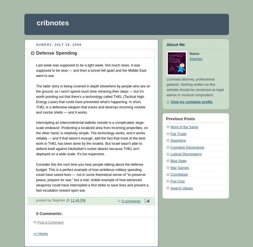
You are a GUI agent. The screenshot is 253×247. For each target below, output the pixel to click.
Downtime (178, 141)
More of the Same (184, 127)
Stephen (196, 59)
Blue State (179, 161)
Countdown (179, 174)
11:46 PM (78, 200)
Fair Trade (178, 134)
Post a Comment (51, 222)
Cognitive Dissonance (187, 147)
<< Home (41, 234)
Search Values (182, 188)
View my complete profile (192, 102)
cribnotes (53, 23)
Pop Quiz (178, 181)
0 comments (131, 201)
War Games (180, 168)
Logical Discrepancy (186, 154)
